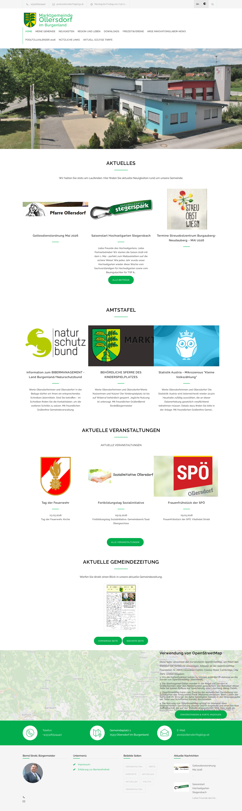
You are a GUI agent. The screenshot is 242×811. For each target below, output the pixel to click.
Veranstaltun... (134, 752)
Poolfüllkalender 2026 (134, 25)
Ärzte (152, 752)
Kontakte (131, 760)
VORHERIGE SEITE (108, 626)
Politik (147, 767)
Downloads (163, 16)
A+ (197, 4)
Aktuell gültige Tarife (192, 25)
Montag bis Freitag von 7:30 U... (110, 4)
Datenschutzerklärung (164, 804)
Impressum (84, 749)
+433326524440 (38, 4)
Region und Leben (141, 16)
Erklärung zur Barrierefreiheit (93, 755)
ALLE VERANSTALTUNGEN (125, 527)
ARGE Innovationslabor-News (96, 25)
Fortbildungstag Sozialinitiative (121, 488)
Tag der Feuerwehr (55, 488)
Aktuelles (148, 760)
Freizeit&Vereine (185, 16)
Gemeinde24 (93, 804)
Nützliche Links (163, 25)
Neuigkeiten (118, 16)
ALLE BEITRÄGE (121, 265)
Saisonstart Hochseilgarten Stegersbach (121, 221)
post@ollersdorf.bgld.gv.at (70, 4)
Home (80, 16)
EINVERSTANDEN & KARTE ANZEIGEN (200, 700)
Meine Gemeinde (97, 16)
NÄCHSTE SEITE (135, 626)
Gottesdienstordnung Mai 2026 (55, 221)
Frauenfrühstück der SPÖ (186, 488)
